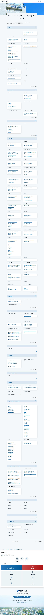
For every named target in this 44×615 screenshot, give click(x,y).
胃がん (25, 407)
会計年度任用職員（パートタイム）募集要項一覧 (13, 329)
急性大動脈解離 (26, 425)
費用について (26, 532)
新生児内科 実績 (26, 205)
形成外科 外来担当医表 (11, 197)
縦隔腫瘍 (25, 419)
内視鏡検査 (9, 103)
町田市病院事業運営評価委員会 (13, 56)
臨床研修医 (10, 382)
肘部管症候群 (26, 433)
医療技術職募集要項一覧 (27, 328)
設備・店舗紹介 (26, 63)
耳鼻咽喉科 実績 (10, 234)
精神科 (25, 193)
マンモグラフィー (11, 251)
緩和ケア (9, 132)
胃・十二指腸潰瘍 (27, 409)
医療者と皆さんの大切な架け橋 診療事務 (30, 475)
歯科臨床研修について (27, 385)
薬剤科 (9, 272)
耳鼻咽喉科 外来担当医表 (12, 233)
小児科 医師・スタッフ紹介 (12, 205)
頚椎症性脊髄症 (10, 409)
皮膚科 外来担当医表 (11, 215)
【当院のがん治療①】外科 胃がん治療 (14, 483)
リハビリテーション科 (27, 229)
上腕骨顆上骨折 (26, 429)
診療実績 (25, 40)
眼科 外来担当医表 (27, 223)
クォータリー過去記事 (11, 486)
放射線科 (9, 237)
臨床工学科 (25, 257)
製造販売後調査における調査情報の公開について (14, 278)
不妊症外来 (9, 226)
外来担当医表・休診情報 (28, 95)
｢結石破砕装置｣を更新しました (13, 471)
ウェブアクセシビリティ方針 (12, 83)
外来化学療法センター (11, 284)
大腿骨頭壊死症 (10, 453)
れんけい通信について (11, 78)
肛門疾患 (9, 459)
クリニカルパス (10, 130)
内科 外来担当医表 (11, 145)
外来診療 (25, 92)
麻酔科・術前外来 (10, 262)
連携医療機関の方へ (11, 535)
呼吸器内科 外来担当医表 (28, 145)
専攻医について (10, 391)
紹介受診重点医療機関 (11, 40)
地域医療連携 (10, 296)
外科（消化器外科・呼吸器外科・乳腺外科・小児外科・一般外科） (29, 168)
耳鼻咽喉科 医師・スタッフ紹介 (13, 231)
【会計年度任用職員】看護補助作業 (13, 336)
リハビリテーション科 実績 (28, 234)
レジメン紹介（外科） (11, 360)
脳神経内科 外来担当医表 (28, 187)
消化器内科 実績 (10, 156)
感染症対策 (9, 50)
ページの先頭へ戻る (33, 86)
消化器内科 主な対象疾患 (12, 152)
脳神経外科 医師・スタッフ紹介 (13, 187)
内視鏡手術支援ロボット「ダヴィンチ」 (30, 46)
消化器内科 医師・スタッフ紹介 (13, 153)
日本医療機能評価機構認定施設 (13, 39)
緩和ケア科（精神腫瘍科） (28, 284)
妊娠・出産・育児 (11, 521)
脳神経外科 (9, 185)
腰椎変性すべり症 (11, 449)
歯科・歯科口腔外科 (27, 262)
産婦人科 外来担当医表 (11, 223)
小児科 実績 (10, 208)
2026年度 (25, 502)
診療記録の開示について (12, 72)
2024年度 (25, 505)
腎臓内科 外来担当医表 (11, 163)
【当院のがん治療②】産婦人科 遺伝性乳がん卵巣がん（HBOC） (14, 482)
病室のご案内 (10, 129)
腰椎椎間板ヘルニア (11, 446)
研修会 (9, 375)
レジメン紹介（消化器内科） (12, 363)
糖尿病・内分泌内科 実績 (28, 156)
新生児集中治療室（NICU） (12, 526)
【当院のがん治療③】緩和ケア (13, 479)
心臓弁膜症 (26, 422)
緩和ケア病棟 (26, 289)
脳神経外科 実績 (10, 190)
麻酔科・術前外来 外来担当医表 (13, 266)
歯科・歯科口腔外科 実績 (28, 269)
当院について (10, 27)
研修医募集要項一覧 (27, 321)
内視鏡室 (25, 281)
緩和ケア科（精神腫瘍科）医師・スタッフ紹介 (30, 288)
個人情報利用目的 (11, 57)
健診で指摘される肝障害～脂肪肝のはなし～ (14, 473)
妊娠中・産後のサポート (11, 532)
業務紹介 (9, 274)
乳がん (25, 412)
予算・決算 (25, 75)
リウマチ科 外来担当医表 (28, 163)
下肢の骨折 (9, 443)
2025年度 (9, 505)
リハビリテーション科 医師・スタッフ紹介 (30, 232)
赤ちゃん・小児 (26, 439)
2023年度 (9, 508)
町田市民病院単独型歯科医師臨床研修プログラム (30, 388)
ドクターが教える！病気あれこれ (14, 401)
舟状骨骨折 (26, 432)
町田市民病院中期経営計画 (12, 54)
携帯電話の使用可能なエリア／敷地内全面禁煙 (30, 114)
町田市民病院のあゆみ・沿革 (28, 32)
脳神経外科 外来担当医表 (12, 189)
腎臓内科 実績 (10, 164)
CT (8, 244)
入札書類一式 (10, 502)
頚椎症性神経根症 (11, 410)
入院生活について (11, 127)
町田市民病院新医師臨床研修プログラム (14, 387)
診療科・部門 (10, 138)
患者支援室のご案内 (11, 71)
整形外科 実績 (26, 182)
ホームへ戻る (16, 541)
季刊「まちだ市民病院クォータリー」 (14, 466)
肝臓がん (25, 413)
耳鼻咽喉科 (9, 229)
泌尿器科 (25, 211)
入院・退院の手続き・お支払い (13, 126)
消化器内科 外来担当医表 (12, 155)
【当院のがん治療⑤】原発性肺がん (13, 475)
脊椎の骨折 (26, 436)
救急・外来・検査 (11, 90)
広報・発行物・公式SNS (11, 75)
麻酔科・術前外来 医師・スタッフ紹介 (14, 265)
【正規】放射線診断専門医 (12, 324)
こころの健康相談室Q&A (28, 200)
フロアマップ (10, 63)
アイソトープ (10, 247)
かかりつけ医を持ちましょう (12, 110)
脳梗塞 (9, 406)
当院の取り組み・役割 (11, 43)
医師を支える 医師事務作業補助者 (29, 472)
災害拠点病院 (10, 47)
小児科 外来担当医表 (11, 207)
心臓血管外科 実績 (11, 182)
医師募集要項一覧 (10, 321)
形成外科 (9, 193)
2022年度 (25, 508)
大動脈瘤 (25, 423)
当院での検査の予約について (12, 304)
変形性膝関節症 (10, 450)
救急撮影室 (9, 254)
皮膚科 (9, 211)
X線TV (9, 250)
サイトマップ (31, 600)
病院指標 (25, 39)
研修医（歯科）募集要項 (28, 325)
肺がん (25, 416)
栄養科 (9, 281)
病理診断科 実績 (26, 241)
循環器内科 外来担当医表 (12, 171)
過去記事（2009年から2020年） (13, 493)
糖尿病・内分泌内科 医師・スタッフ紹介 (30, 153)
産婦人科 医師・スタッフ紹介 (12, 222)
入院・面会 (10, 121)
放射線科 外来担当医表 (11, 241)
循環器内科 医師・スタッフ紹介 (13, 170)
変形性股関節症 (10, 452)
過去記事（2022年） (11, 490)
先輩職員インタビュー (27, 316)
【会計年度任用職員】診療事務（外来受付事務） (14, 334)
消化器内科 (9, 149)
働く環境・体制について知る (28, 313)
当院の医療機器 (26, 43)
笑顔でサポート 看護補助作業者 (29, 471)
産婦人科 (9, 219)
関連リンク (26, 600)
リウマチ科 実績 (26, 164)
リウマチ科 (25, 159)
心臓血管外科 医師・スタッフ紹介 (13, 179)
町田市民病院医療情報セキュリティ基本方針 (14, 60)
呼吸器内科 (25, 141)
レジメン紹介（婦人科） (12, 366)
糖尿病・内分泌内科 (27, 149)
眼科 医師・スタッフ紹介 (28, 222)
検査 (32, 579)
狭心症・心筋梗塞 (27, 420)
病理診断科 (25, 237)
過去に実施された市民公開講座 (13, 301)
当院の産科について (11, 524)
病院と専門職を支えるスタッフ (28, 468)
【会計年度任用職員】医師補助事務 (13, 332)
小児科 (9, 203)
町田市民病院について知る (12, 313)
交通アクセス (17, 596)
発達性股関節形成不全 (27, 443)
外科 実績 (25, 174)
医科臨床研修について (11, 385)
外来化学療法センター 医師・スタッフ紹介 (14, 288)
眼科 (24, 219)
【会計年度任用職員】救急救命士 (13, 339)
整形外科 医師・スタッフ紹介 (28, 179)
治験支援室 (25, 272)
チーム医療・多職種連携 (12, 46)
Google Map (28, 596)
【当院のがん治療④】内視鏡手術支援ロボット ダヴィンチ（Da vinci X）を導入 (14, 478)
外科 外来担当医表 (27, 172)
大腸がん (25, 410)
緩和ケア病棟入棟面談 (27, 96)
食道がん (25, 406)
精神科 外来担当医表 (27, 197)
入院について (26, 529)
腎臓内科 (9, 159)
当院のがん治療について (12, 53)
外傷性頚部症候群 (11, 412)
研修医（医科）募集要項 (28, 324)
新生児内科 (25, 203)
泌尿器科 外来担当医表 (27, 215)
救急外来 (9, 92)
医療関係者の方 (10, 355)
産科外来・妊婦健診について (28, 524)
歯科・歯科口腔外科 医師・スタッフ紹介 (30, 266)
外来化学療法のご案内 (27, 98)
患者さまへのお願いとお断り (28, 110)
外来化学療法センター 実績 (12, 289)
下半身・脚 (9, 439)
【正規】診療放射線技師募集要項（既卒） (30, 332)
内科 (8, 141)
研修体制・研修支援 (27, 391)
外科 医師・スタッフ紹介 (28, 171)
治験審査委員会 (26, 274)
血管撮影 (9, 248)
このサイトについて (14, 600)
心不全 (25, 426)
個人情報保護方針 (20, 600)
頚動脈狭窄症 (10, 407)
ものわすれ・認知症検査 (12, 106)
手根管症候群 (26, 435)
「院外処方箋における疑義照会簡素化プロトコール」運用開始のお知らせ (29, 359)
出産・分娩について (11, 529)
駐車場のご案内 (10, 348)
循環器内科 (9, 167)
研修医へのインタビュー (11, 394)
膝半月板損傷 (10, 456)
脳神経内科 (25, 185)
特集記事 (9, 468)
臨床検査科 (9, 257)
